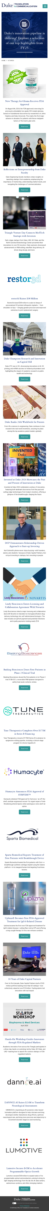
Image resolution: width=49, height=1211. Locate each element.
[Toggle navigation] (45, 6)
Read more (24, 126)
